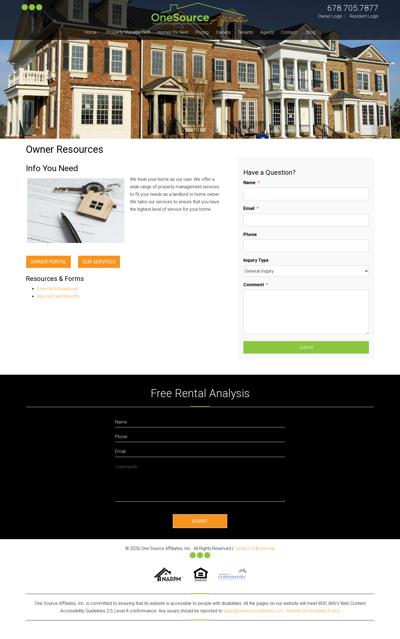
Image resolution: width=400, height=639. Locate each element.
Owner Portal (48, 262)
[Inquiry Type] (306, 271)
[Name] (306, 194)
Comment (253, 284)
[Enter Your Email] (200, 451)
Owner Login (330, 16)
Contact (289, 32)
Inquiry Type (256, 260)
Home (91, 32)
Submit (306, 347)
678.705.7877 (352, 8)
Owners (223, 32)
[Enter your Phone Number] (200, 436)
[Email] (306, 220)
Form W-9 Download (57, 288)
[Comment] (306, 312)
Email (248, 208)
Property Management (128, 32)
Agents (267, 32)
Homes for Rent (173, 32)
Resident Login (364, 16)
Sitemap (267, 548)
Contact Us (245, 548)
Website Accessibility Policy (313, 610)
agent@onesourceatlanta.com (254, 610)
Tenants (245, 32)
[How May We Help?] (200, 482)
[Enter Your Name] (200, 421)
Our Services (99, 262)
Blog (310, 32)
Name (249, 182)
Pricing (202, 32)
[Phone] (306, 246)
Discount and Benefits (58, 296)
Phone (250, 234)
